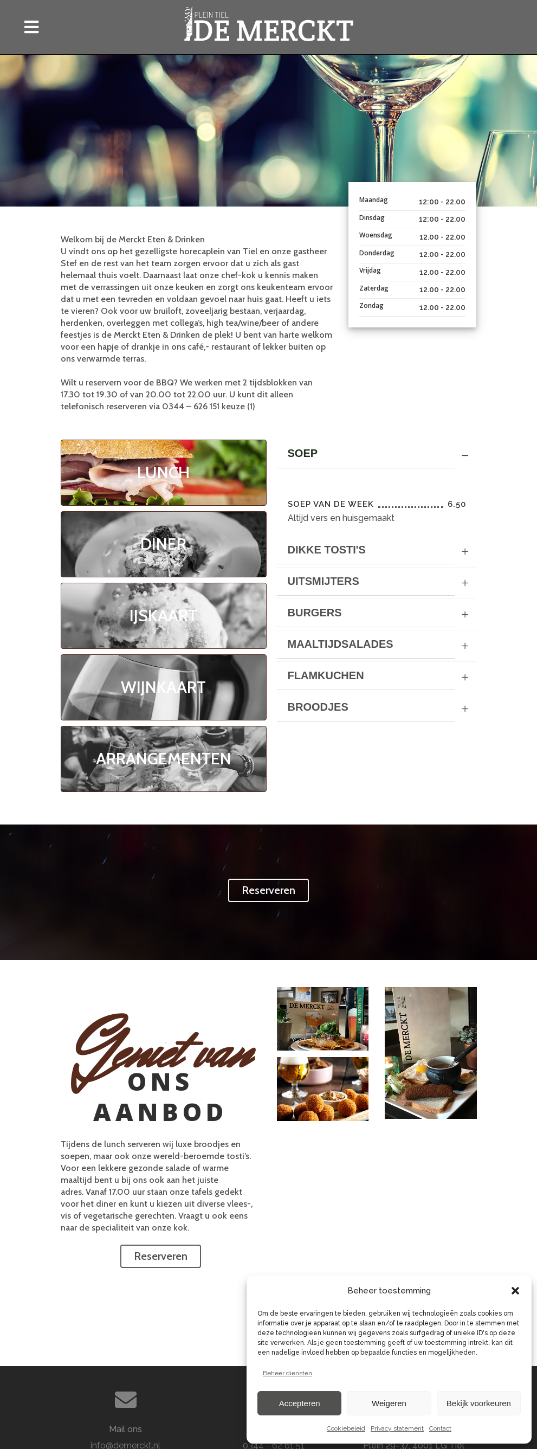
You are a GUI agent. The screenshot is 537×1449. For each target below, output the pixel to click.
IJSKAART (163, 616)
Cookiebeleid (346, 1428)
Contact (440, 1428)
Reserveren (268, 890)
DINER (163, 544)
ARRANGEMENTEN (163, 759)
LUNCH (163, 472)
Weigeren (389, 1403)
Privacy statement (397, 1428)
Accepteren (299, 1403)
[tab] (377, 455)
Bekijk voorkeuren (479, 1403)
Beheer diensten (287, 1373)
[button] (515, 1290)
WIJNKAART (163, 687)
